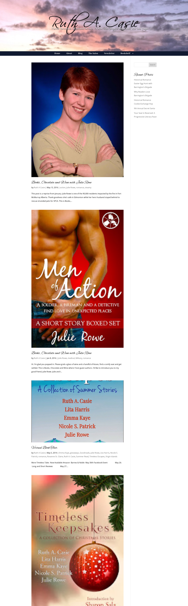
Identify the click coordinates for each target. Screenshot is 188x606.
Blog (80, 54)
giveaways (74, 453)
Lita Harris (104, 453)
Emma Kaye (64, 453)
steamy (88, 187)
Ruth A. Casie (69, 456)
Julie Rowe (70, 187)
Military (79, 358)
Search (152, 65)
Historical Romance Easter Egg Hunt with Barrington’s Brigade (143, 83)
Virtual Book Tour (44, 447)
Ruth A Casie (39, 187)
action (62, 187)
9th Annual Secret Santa (144, 108)
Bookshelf (125, 54)
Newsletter (109, 54)
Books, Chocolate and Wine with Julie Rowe (61, 182)
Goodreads (85, 453)
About (69, 54)
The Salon (93, 54)
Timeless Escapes (97, 456)
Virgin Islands (111, 456)
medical (71, 358)
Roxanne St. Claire (55, 456)
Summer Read (82, 456)
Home (57, 54)
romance (80, 187)
